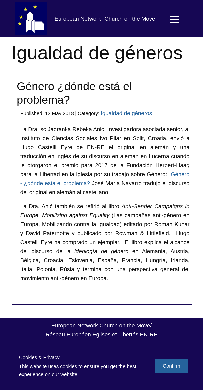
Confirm (171, 366)
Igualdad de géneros (126, 113)
